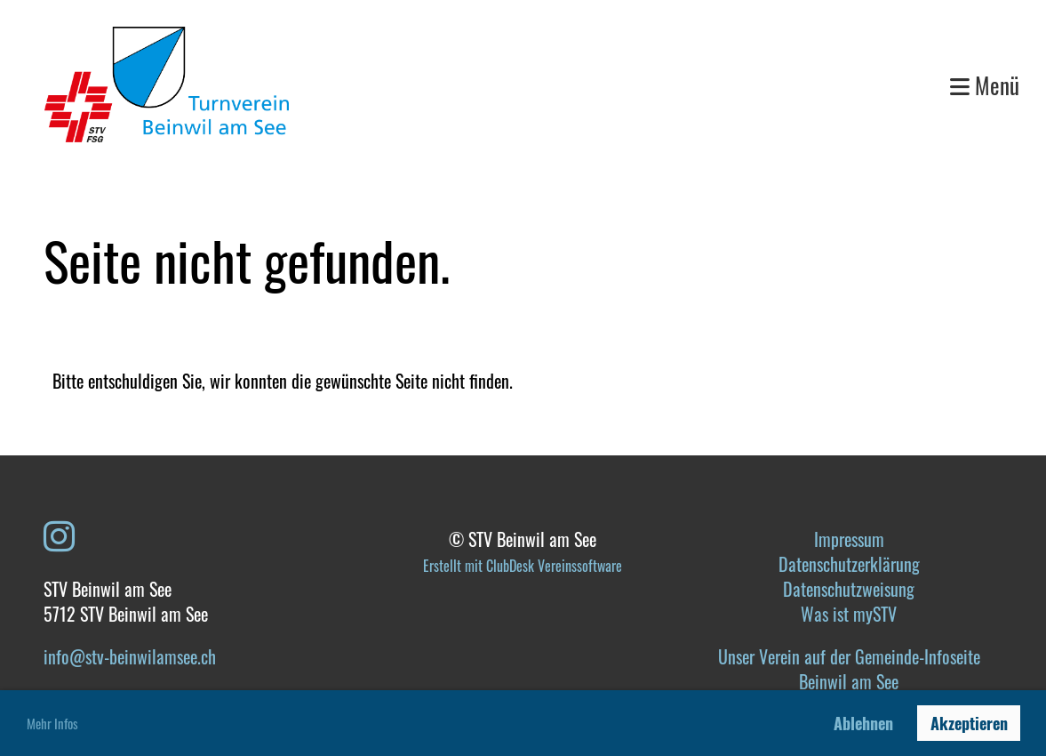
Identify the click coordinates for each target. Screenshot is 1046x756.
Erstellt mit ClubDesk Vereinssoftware (522, 565)
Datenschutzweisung (848, 588)
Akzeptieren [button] (969, 723)
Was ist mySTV (849, 613)
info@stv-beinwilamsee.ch (130, 656)
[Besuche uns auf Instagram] (59, 533)
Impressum (849, 539)
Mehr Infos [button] (52, 723)
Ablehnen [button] (863, 723)
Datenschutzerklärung (849, 564)
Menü (984, 85)
